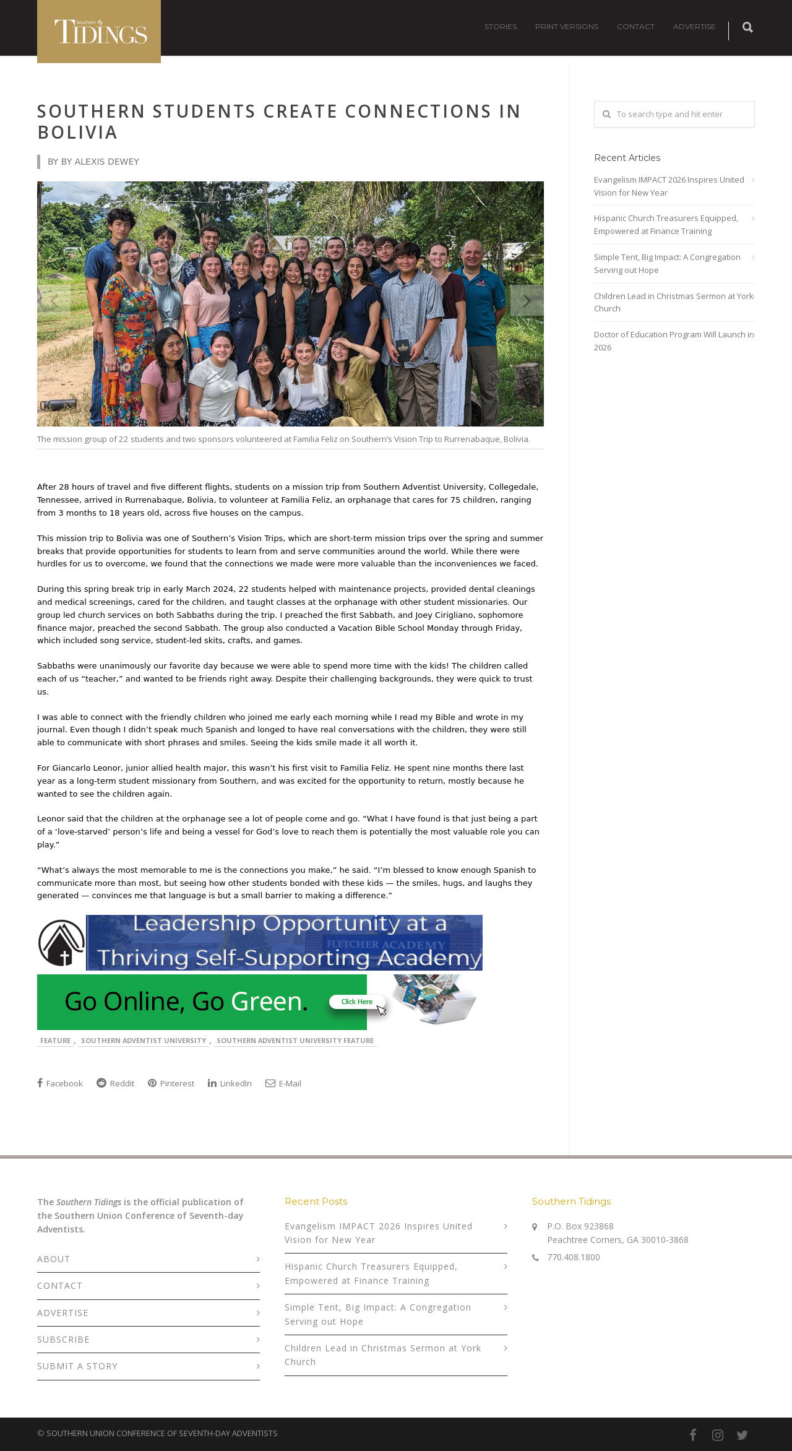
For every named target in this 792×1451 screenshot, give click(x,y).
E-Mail (283, 1083)
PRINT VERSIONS (566, 26)
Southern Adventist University (143, 1040)
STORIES (500, 26)
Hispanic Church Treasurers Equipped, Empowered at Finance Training (666, 224)
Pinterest (171, 1083)
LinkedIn (230, 1083)
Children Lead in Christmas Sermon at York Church (674, 302)
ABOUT (54, 1259)
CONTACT (636, 26)
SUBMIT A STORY (77, 1366)
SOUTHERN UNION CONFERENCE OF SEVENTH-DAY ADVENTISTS (162, 1433)
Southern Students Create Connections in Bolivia (279, 121)
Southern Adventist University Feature (295, 1040)
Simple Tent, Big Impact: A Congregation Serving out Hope (667, 263)
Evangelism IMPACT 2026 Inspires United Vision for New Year (669, 186)
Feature (55, 1040)
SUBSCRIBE (63, 1339)
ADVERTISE (694, 26)
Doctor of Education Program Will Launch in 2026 (674, 341)
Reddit (115, 1083)
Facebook (60, 1083)
